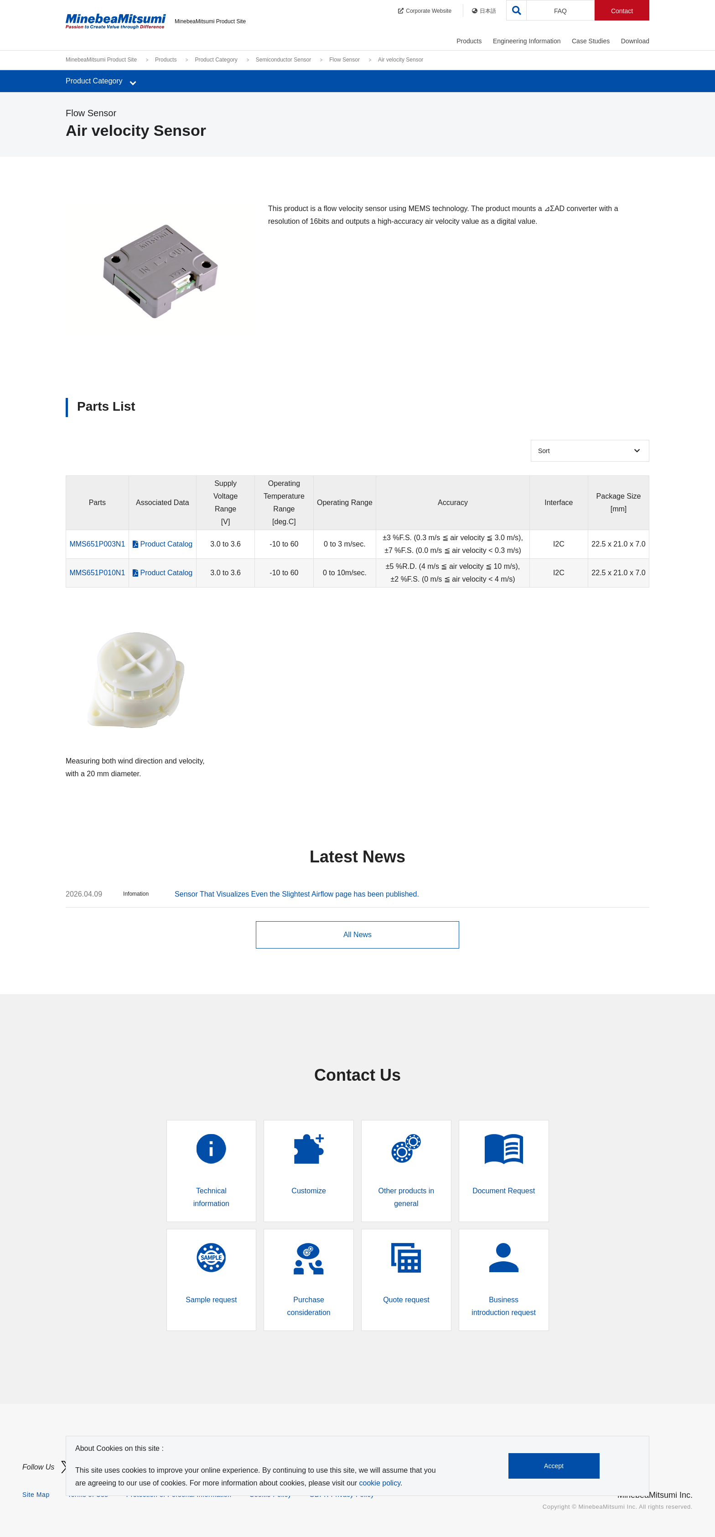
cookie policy (379, 1483)
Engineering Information (527, 41)
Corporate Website (424, 11)
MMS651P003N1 (97, 544)
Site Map (36, 1494)
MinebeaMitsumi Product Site (101, 60)
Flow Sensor (344, 60)
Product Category (216, 60)
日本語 (484, 11)
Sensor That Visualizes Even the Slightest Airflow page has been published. (297, 894)
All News (357, 935)
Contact (622, 11)
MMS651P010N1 (97, 573)
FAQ (560, 11)
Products (469, 41)
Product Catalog (166, 544)
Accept (554, 1466)
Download (635, 41)
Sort (544, 450)
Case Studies (591, 41)
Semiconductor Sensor (283, 60)
